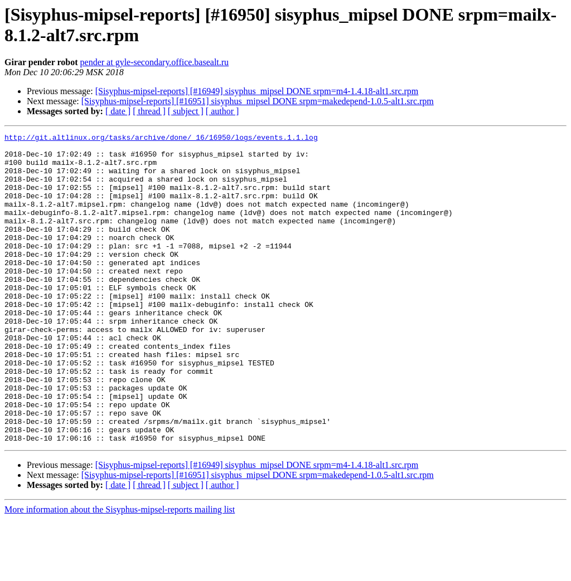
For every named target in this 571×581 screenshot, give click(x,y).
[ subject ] (186, 111)
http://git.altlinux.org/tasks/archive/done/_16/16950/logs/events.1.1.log (161, 139)
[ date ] (117, 111)
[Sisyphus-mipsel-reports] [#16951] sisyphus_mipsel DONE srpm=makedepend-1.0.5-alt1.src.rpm (257, 101)
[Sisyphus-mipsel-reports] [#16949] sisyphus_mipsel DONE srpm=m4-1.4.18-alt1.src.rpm (257, 91)
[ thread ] (149, 111)
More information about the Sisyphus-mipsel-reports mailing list (119, 571)
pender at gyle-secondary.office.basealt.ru (154, 62)
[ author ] (222, 111)
